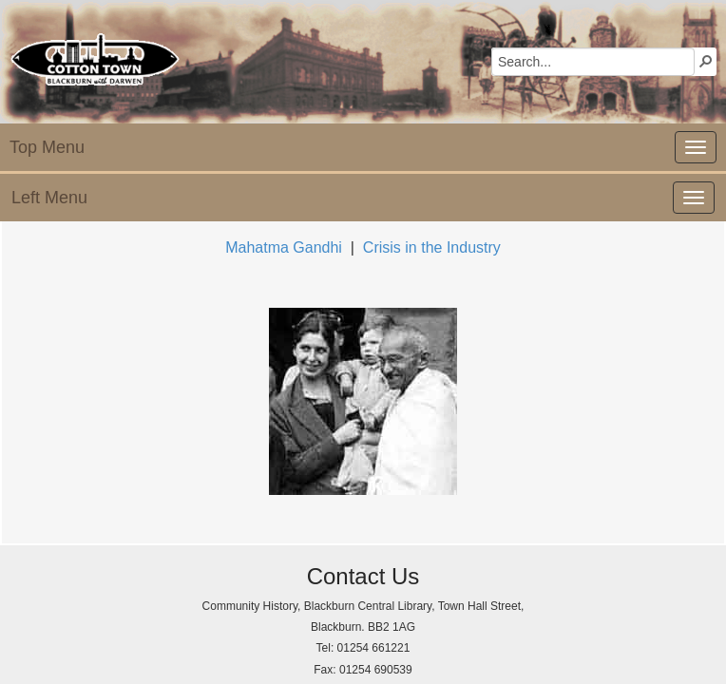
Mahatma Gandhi (283, 247)
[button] (706, 60)
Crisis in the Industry (432, 247)
